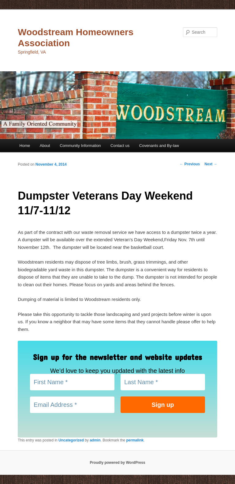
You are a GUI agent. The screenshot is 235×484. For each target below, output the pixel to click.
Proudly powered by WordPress (117, 462)
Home (25, 145)
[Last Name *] (163, 382)
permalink (135, 440)
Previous (190, 164)
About (45, 145)
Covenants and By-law (159, 145)
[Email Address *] (72, 404)
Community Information (80, 145)
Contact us (119, 145)
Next (210, 164)
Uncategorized (71, 440)
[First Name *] (72, 382)
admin (95, 440)
